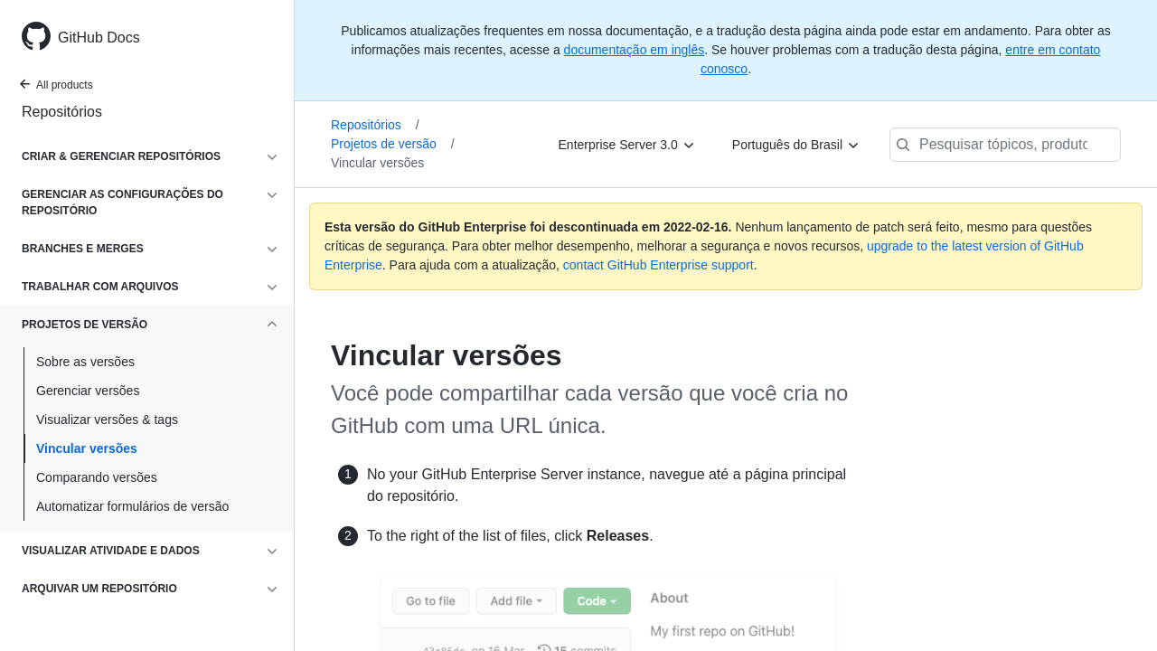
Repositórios (62, 111)
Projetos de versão (393, 144)
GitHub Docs (99, 37)
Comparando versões (96, 477)
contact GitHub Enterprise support (658, 265)
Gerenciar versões (87, 390)
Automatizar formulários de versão (132, 506)
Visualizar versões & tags (107, 419)
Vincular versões (86, 448)
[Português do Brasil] (796, 144)
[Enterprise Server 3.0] (627, 144)
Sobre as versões (85, 361)
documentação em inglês (634, 49)
